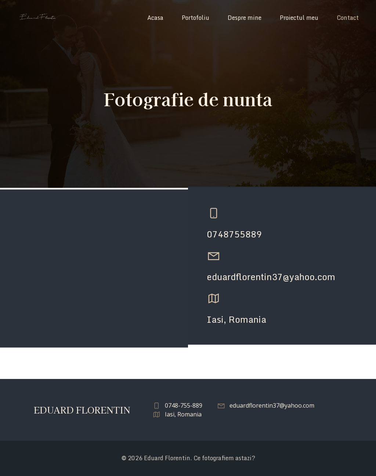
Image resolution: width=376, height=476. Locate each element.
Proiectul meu (299, 17)
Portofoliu (195, 17)
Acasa (155, 17)
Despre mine (244, 17)
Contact (348, 17)
